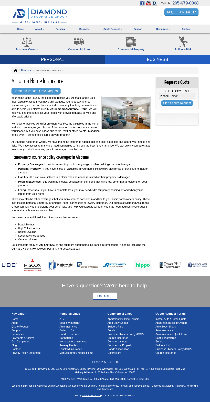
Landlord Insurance (71, 349)
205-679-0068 (185, 3)
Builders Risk (115, 326)
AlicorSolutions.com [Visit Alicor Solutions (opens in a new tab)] (91, 395)
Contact (16, 349)
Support (16, 330)
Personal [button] (62, 29)
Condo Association (118, 349)
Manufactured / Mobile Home (76, 352)
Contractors (114, 352)
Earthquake (66, 338)
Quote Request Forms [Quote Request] (171, 313)
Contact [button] (187, 29)
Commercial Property (119, 345)
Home (20, 29)
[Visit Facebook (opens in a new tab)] (142, 2)
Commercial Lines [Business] (119, 313)
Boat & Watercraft (70, 322)
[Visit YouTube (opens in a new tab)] (148, 2)
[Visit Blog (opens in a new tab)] (154, 2)
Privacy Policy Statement (26, 352)
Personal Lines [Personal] (70, 313)
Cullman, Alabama (57, 385)
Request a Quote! (181, 12)
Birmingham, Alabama (34, 385)
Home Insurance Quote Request (36, 91)
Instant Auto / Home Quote (171, 319)
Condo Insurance (70, 334)
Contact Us (104, 296)
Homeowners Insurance (73, 341)
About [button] (39, 29)
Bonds (111, 330)
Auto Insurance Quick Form (172, 334)
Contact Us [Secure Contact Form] (168, 369)
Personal (26, 70)
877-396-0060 (153, 369)
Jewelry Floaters (69, 345)
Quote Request (20, 326)
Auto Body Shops (117, 322)
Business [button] (85, 29)
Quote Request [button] (112, 29)
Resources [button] (163, 29)
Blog (14, 345)
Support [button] (139, 29)
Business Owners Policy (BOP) (125, 334)
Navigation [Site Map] (18, 313)
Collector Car (67, 330)
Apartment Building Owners (123, 319)
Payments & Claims (22, 338)
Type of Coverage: (177, 91)
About (14, 322)
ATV (62, 319)
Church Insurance (117, 338)
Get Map (180, 369)
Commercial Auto (117, 341)
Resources (17, 334)
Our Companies (20, 341)
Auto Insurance (68, 326)
